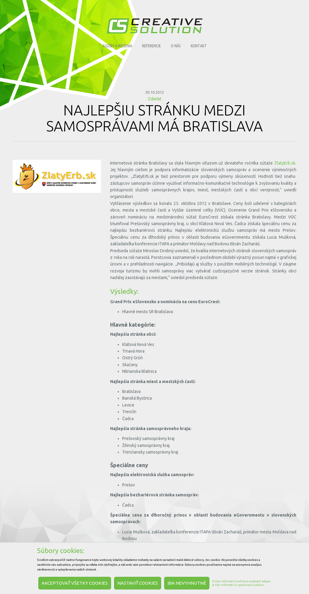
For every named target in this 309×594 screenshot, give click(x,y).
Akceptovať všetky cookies (75, 583)
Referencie (151, 45)
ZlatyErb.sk (284, 163)
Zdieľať (154, 98)
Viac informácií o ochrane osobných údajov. (241, 581)
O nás (176, 45)
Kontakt (199, 45)
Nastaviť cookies (137, 583)
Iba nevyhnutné (186, 583)
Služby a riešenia (117, 45)
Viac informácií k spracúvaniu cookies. (238, 584)
